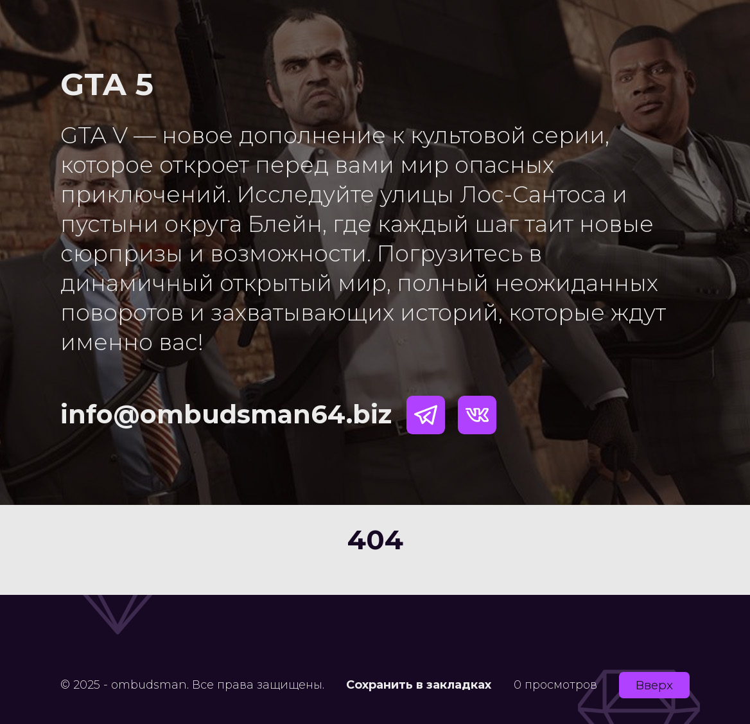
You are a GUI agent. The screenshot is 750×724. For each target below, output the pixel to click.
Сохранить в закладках (418, 685)
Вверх (654, 685)
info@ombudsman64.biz (226, 414)
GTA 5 (106, 84)
